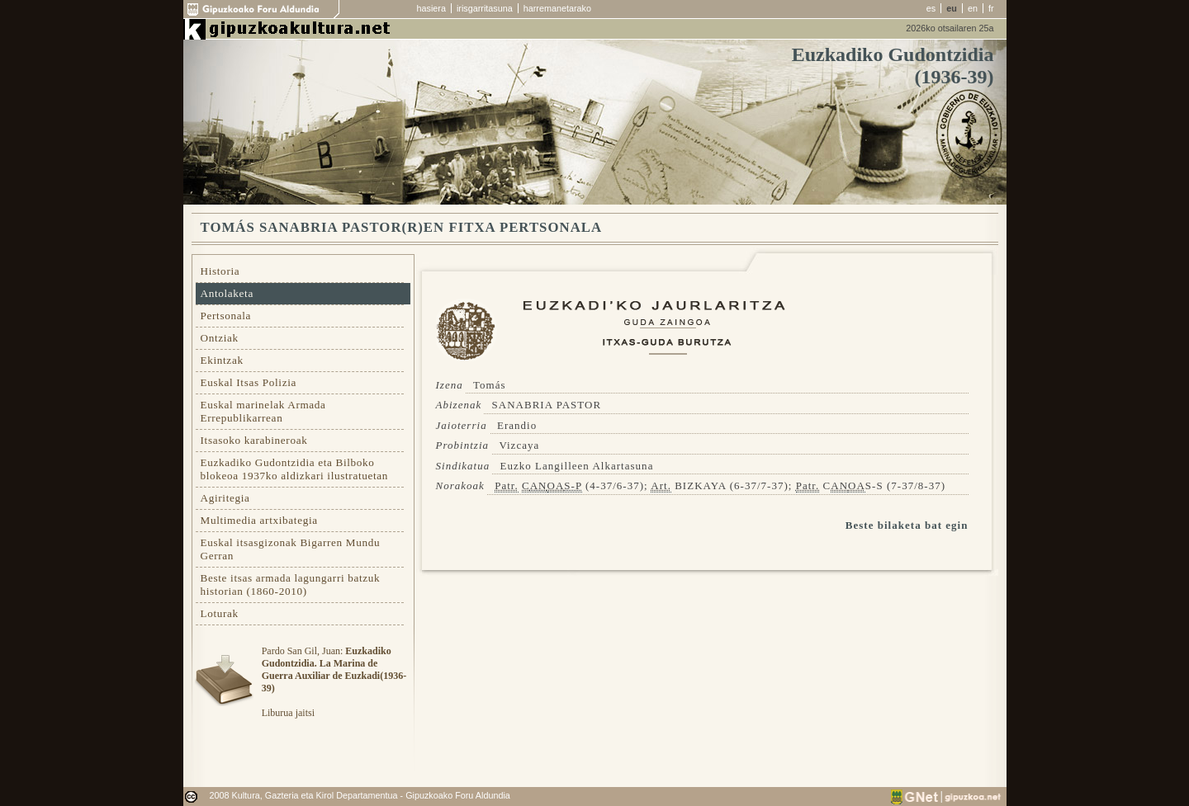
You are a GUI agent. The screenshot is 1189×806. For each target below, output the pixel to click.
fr (991, 8)
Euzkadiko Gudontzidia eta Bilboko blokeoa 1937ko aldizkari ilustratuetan (295, 469)
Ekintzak (222, 360)
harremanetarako (557, 8)
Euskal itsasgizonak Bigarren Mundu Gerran (291, 549)
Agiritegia (225, 498)
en (973, 8)
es (931, 8)
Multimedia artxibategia (259, 520)
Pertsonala (226, 315)
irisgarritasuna (485, 8)
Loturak (220, 613)
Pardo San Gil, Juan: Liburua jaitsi (334, 682)
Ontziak (220, 338)
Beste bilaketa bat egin (907, 525)
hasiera (431, 8)
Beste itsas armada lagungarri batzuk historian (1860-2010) (291, 584)
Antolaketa (227, 293)
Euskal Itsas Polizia (249, 382)
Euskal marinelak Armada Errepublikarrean (263, 411)
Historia (220, 271)
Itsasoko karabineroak (254, 440)
